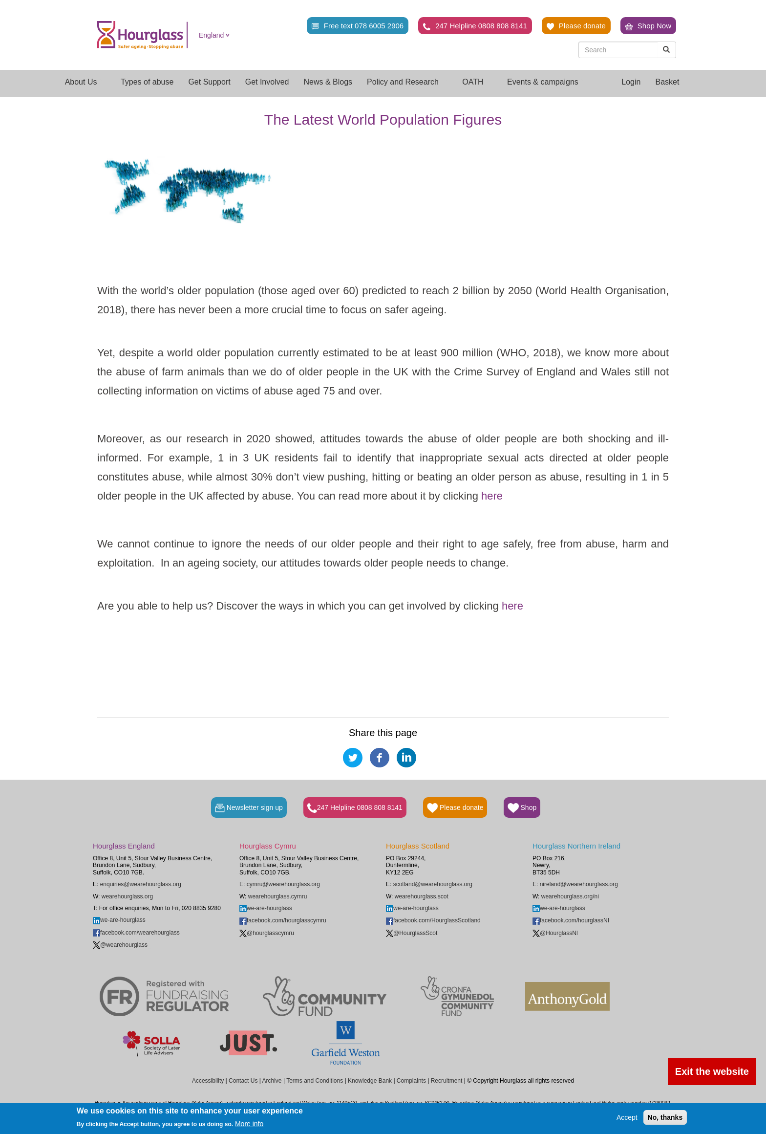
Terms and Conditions (314, 1080)
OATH (477, 82)
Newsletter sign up (249, 808)
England (211, 35)
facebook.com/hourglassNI (570, 920)
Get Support (209, 82)
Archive (272, 1080)
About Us (85, 82)
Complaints (411, 1080)
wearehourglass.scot (421, 896)
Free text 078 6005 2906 (358, 26)
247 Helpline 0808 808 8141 (475, 26)
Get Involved (267, 82)
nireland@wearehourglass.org (579, 884)
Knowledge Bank (370, 1080)
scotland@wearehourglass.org (432, 884)
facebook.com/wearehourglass (136, 932)
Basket (667, 82)
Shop (522, 808)
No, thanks (665, 1117)
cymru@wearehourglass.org (283, 884)
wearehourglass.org (127, 896)
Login (630, 82)
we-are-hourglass (119, 919)
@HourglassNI (555, 933)
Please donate (576, 26)
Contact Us (243, 1080)
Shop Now (648, 26)
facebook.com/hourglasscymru (282, 920)
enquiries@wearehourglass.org (140, 884)
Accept (627, 1117)
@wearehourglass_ (122, 944)
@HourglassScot (411, 933)
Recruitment (447, 1080)
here (492, 496)
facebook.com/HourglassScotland (433, 920)
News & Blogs (328, 82)
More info (249, 1124)
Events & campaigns (547, 82)
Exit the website (712, 1071)
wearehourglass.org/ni (570, 896)
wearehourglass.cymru (277, 896)
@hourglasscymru (266, 933)
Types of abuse (147, 82)
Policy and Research (407, 82)
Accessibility (208, 1080)
